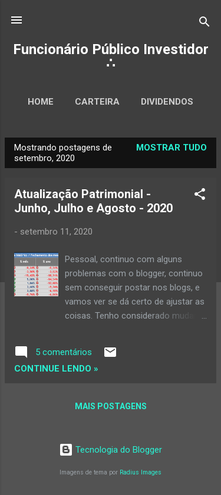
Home (41, 101)
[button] (200, 196)
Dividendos (167, 101)
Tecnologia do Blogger (110, 449)
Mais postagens (111, 406)
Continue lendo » (56, 368)
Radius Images (140, 472)
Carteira (97, 101)
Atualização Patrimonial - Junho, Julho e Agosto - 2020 (93, 201)
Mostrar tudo (171, 147)
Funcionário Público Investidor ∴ (111, 56)
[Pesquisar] (204, 24)
